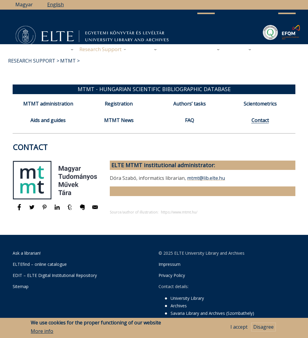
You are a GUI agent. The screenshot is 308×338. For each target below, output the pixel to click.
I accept (239, 328)
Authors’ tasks (189, 103)
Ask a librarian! (27, 253)
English (55, 4)
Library (60, 49)
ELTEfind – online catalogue (40, 264)
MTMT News (119, 120)
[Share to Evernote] (83, 210)
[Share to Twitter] (32, 210)
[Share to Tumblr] (70, 210)
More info (42, 333)
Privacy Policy (172, 275)
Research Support (100, 49)
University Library (187, 298)
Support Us (176, 49)
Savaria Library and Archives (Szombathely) (212, 313)
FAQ (189, 120)
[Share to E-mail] (95, 210)
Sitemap (21, 286)
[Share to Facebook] (20, 210)
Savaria (206, 49)
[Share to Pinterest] (45, 210)
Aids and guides (48, 120)
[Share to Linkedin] (58, 210)
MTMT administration (48, 103)
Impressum (169, 264)
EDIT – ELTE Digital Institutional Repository (55, 275)
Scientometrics (260, 103)
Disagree (263, 328)
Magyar (24, 4)
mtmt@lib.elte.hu (206, 178)
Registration (119, 103)
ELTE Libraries (274, 49)
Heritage (236, 49)
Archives (142, 49)
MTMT (68, 60)
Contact (260, 120)
